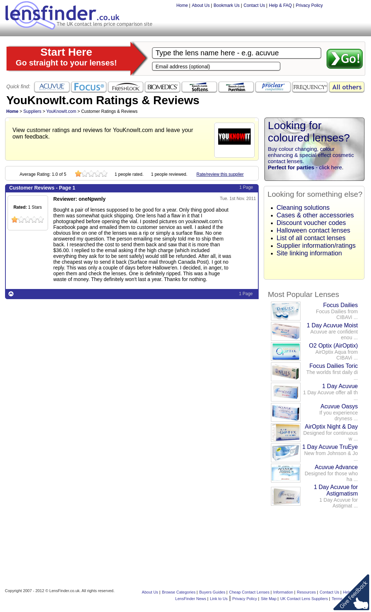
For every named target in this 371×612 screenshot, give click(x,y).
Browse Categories (178, 592)
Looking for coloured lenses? (309, 131)
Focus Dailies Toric (334, 366)
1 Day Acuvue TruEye (330, 447)
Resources (306, 592)
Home (182, 5)
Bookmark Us (226, 5)
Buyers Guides (212, 592)
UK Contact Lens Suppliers (304, 598)
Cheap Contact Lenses (249, 592)
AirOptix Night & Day (331, 427)
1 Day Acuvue (340, 386)
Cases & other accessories (315, 215)
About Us (201, 5)
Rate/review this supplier (220, 174)
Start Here (66, 56)
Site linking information (309, 253)
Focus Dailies (340, 305)
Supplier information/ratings (316, 245)
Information (283, 592)
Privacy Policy (309, 5)
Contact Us (254, 5)
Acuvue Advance (336, 467)
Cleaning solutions (303, 207)
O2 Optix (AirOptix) (333, 346)
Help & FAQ (280, 5)
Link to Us (219, 598)
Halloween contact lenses (313, 230)
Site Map (268, 598)
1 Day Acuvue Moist (332, 325)
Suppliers (32, 111)
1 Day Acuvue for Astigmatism (336, 490)
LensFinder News (190, 598)
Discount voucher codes (311, 222)
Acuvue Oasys (339, 406)
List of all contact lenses (311, 238)
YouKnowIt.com (61, 111)
